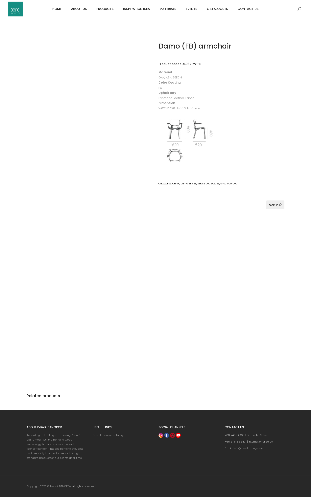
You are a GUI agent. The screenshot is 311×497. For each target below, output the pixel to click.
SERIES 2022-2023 (208, 183)
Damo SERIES (188, 183)
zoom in (275, 204)
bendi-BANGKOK (60, 486)
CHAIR (175, 183)
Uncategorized (228, 183)
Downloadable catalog (108, 435)
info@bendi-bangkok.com (250, 448)
